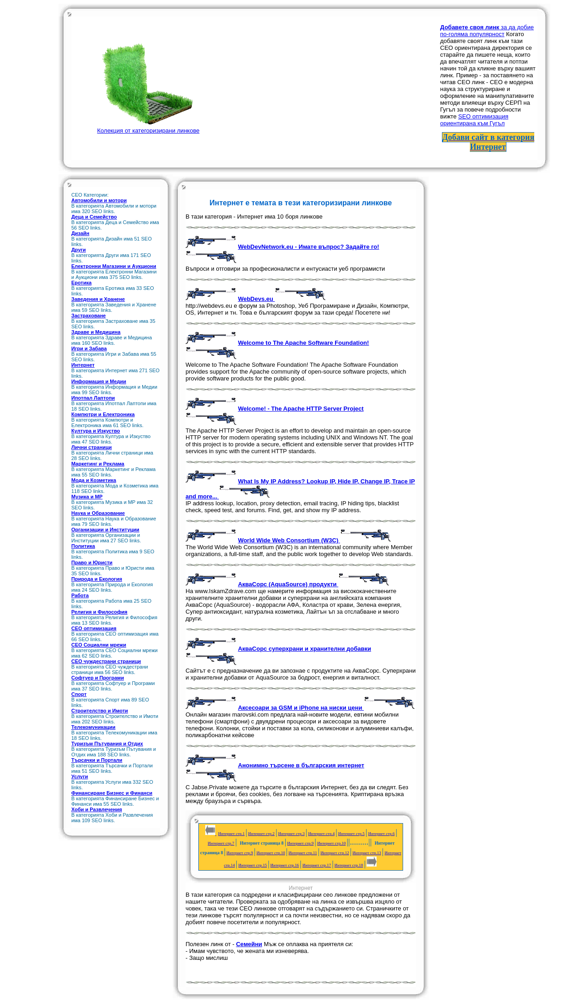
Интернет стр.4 (321, 833)
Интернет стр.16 (285, 865)
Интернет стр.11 (302, 853)
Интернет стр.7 (221, 843)
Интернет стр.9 (300, 843)
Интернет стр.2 (261, 833)
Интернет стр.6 (381, 833)
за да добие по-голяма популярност (487, 30)
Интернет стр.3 (291, 833)
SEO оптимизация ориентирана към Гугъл (474, 120)
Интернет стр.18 (349, 865)
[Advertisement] (302, 82)
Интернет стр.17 (317, 865)
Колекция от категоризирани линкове (148, 127)
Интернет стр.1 (231, 833)
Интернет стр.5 (351, 833)
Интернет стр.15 (252, 865)
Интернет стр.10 (331, 843)
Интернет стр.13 (366, 853)
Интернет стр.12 (334, 853)
